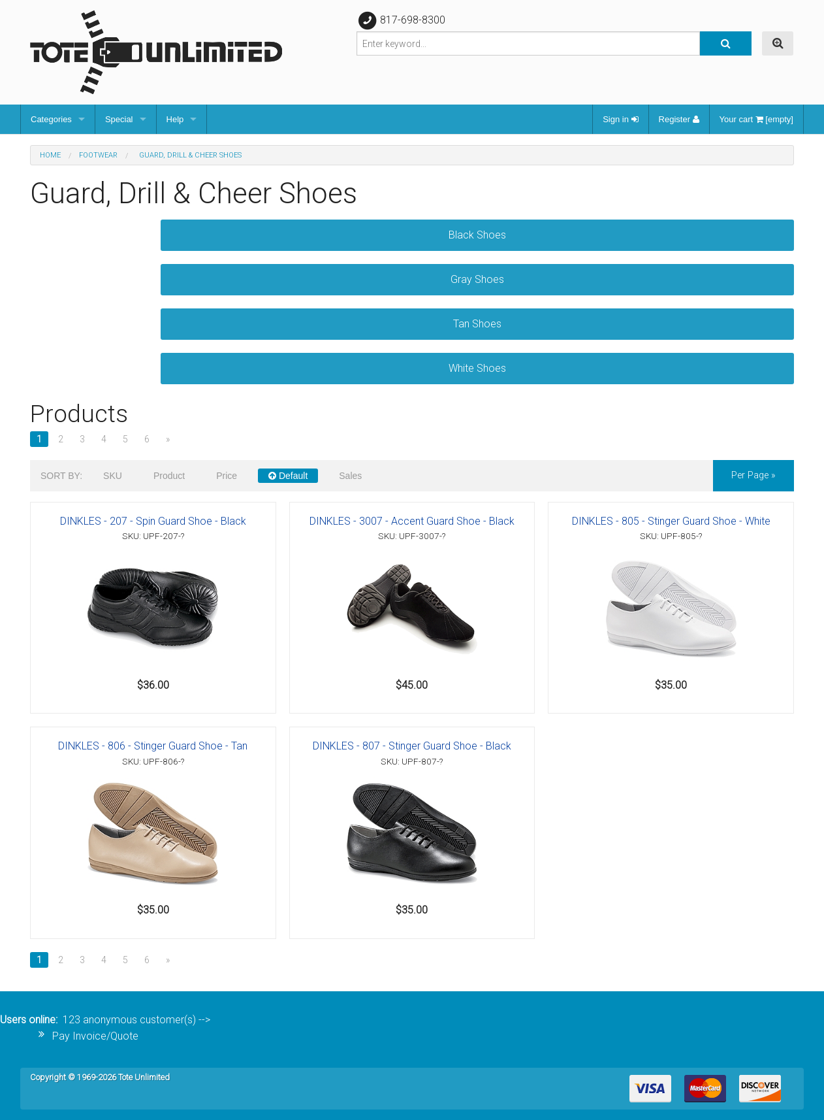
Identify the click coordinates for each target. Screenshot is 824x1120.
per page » (753, 475)
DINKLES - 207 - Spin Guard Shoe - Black (153, 521)
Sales (350, 475)
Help (175, 119)
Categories (51, 119)
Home (50, 155)
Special (119, 119)
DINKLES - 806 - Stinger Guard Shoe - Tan (152, 746)
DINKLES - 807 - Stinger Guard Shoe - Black (412, 746)
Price (226, 475)
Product (169, 475)
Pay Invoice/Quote (95, 1036)
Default (288, 475)
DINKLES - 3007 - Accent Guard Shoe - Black (412, 521)
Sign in (620, 119)
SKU (112, 475)
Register (679, 119)
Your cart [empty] (756, 119)
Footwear (98, 155)
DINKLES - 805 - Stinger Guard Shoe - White (671, 521)
